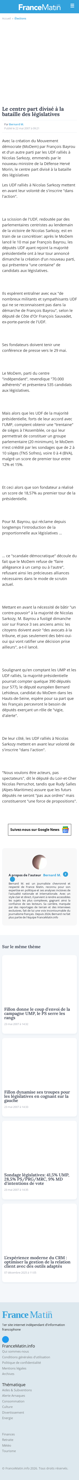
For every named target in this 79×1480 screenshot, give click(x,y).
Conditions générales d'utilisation (26, 1357)
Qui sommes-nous (15, 1351)
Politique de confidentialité (21, 1363)
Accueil (6, 18)
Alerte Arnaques (13, 1396)
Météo (6, 1445)
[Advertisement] (39, 62)
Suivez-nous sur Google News (39, 829)
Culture (7, 1407)
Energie (7, 1418)
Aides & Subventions (17, 1390)
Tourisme (9, 1451)
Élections (20, 18)
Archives (8, 1374)
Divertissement (13, 1412)
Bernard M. (16, 124)
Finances (8, 1434)
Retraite (7, 1440)
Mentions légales (14, 1368)
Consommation (13, 1401)
